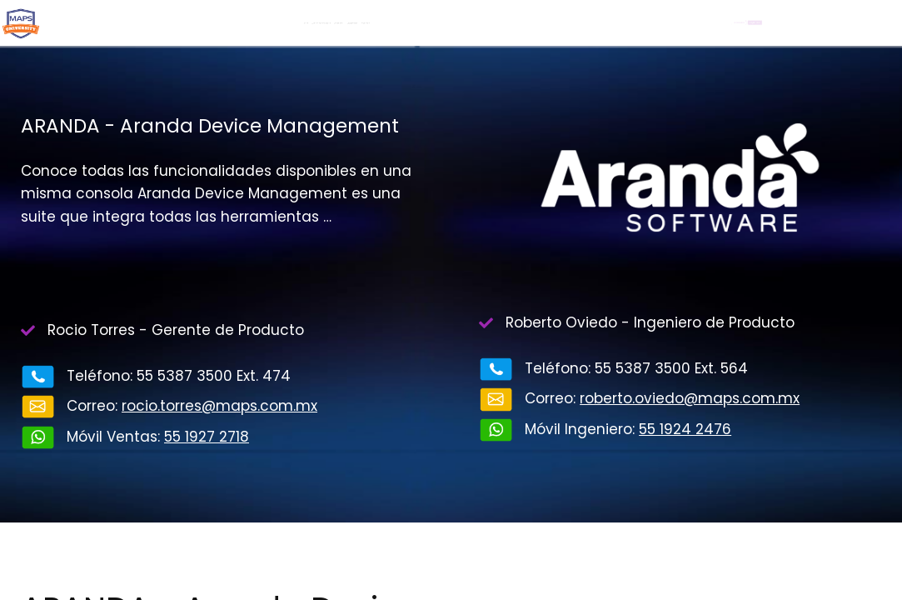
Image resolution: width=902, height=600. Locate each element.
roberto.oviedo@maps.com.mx (690, 398)
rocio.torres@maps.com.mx (219, 406)
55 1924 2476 (685, 429)
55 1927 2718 (206, 437)
